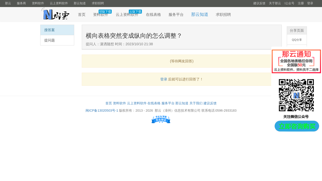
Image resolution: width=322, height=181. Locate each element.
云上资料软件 (59, 3)
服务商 (21, 3)
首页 (82, 14)
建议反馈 (259, 3)
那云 (8, 3)
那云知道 (80, 3)
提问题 (49, 40)
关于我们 (196, 103)
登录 (310, 3)
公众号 (289, 3)
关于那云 (275, 3)
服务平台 (176, 14)
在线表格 (153, 14)
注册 (301, 3)
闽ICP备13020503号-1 (102, 110)
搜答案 (49, 30)
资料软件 (38, 3)
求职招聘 (98, 3)
